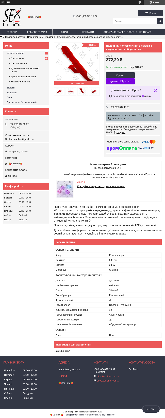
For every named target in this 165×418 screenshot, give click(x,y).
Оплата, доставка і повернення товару (127, 32)
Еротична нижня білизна (23, 76)
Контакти (88, 32)
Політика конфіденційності (102, 415)
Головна (12, 32)
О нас (64, 32)
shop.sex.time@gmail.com (21, 139)
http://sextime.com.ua (18, 135)
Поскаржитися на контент (76, 415)
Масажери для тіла (20, 81)
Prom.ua (98, 412)
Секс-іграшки (34, 37)
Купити (120, 75)
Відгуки (11, 87)
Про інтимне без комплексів (22, 102)
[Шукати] (160, 21)
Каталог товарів (37, 32)
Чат (151, 409)
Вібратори (49, 37)
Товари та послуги (15, 37)
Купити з (120, 81)
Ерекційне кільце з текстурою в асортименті (101, 186)
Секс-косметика (19, 63)
